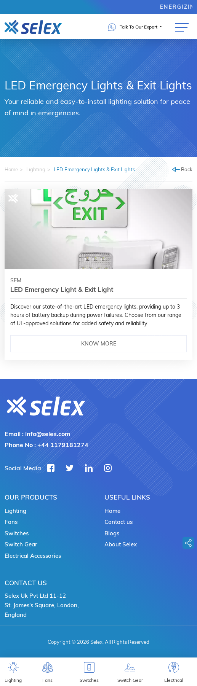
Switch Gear (21, 544)
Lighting (35, 169)
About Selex (120, 544)
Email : (37, 434)
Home (11, 169)
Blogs (111, 533)
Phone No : (46, 445)
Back (182, 169)
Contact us (118, 521)
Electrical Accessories (33, 555)
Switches (17, 533)
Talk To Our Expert (133, 27)
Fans (11, 521)
